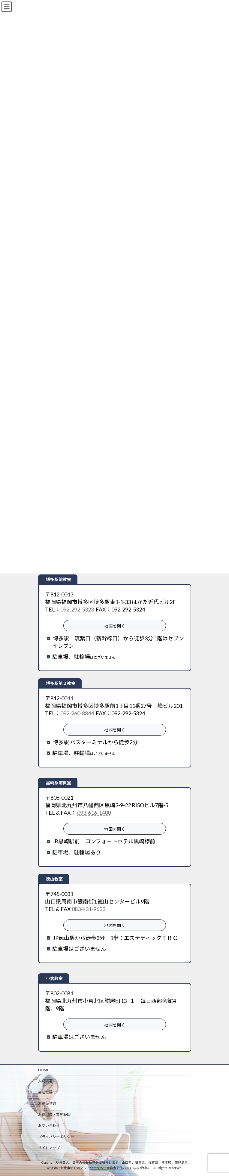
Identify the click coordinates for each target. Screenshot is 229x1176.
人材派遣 (45, 1081)
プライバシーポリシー (56, 1136)
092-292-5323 (77, 609)
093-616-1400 (94, 812)
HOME (43, 1070)
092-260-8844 (77, 713)
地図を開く (114, 625)
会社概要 (45, 1092)
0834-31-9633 (88, 909)
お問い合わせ (49, 1125)
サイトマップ (49, 1148)
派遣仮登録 (47, 1103)
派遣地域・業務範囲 (54, 1114)
